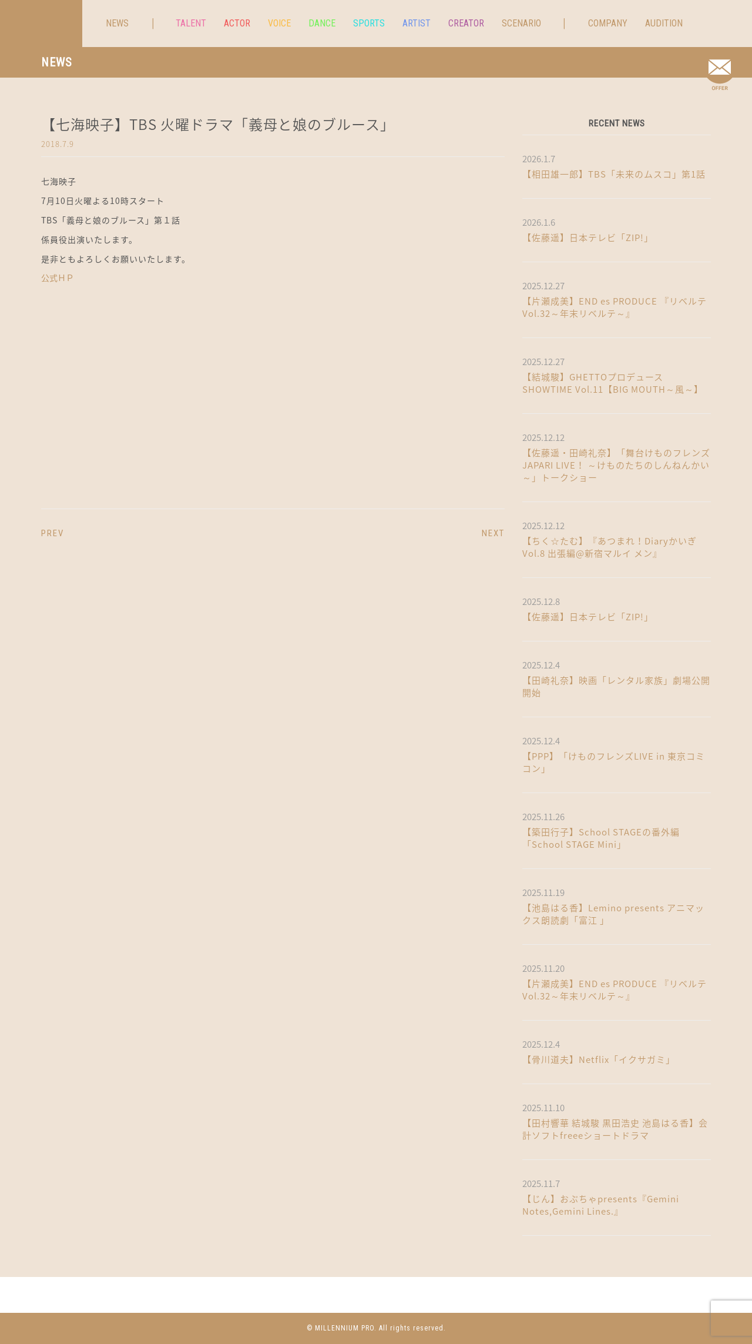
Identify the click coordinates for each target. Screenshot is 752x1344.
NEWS (117, 23)
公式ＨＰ (57, 277)
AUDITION (664, 23)
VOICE (279, 23)
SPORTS (369, 23)
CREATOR (466, 23)
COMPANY (607, 23)
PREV (52, 533)
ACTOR (237, 23)
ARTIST (416, 23)
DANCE (321, 23)
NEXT (493, 533)
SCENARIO (521, 23)
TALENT (191, 23)
